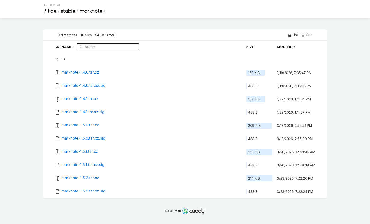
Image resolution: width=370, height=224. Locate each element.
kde (52, 11)
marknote (91, 11)
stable (68, 11)
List (293, 35)
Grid (306, 35)
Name (67, 47)
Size (250, 47)
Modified (286, 47)
